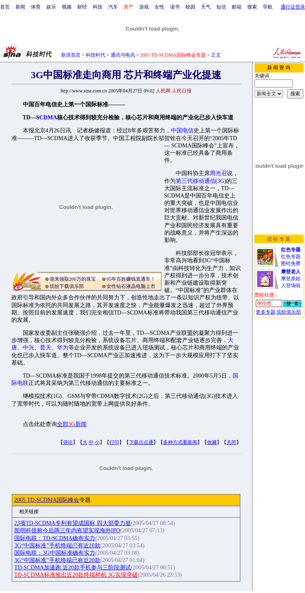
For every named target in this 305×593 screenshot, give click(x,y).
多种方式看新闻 (180, 442)
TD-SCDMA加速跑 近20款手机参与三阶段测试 (72, 567)
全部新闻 (72, 424)
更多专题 (265, 312)
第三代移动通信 (196, 181)
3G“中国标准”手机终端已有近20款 (57, 545)
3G (220, 181)
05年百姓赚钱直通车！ (131, 279)
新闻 (20, 7)
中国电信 (182, 130)
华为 (62, 348)
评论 (68, 442)
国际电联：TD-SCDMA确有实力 (54, 538)
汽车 (113, 7)
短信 (221, 7)
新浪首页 (71, 55)
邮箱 (237, 7)
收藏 (212, 442)
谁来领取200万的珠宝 (73, 279)
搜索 (252, 7)
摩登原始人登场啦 (291, 278)
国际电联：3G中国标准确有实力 (54, 553)
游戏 (144, 7)
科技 (97, 7)
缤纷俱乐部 (289, 312)
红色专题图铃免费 (291, 256)
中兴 (28, 348)
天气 (206, 7)
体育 (36, 7)
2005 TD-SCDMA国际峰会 (46, 500)
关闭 (231, 442)
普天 (45, 348)
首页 (5, 7)
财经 (82, 7)
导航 (267, 7)
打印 (114, 442)
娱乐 (51, 7)
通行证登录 (293, 7)
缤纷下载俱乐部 (67, 286)
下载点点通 (141, 442)
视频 (67, 7)
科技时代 (95, 55)
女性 (159, 7)
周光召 (218, 173)
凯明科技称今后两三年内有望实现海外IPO (67, 530)
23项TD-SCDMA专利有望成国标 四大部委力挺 (72, 523)
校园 (190, 7)
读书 (175, 7)
